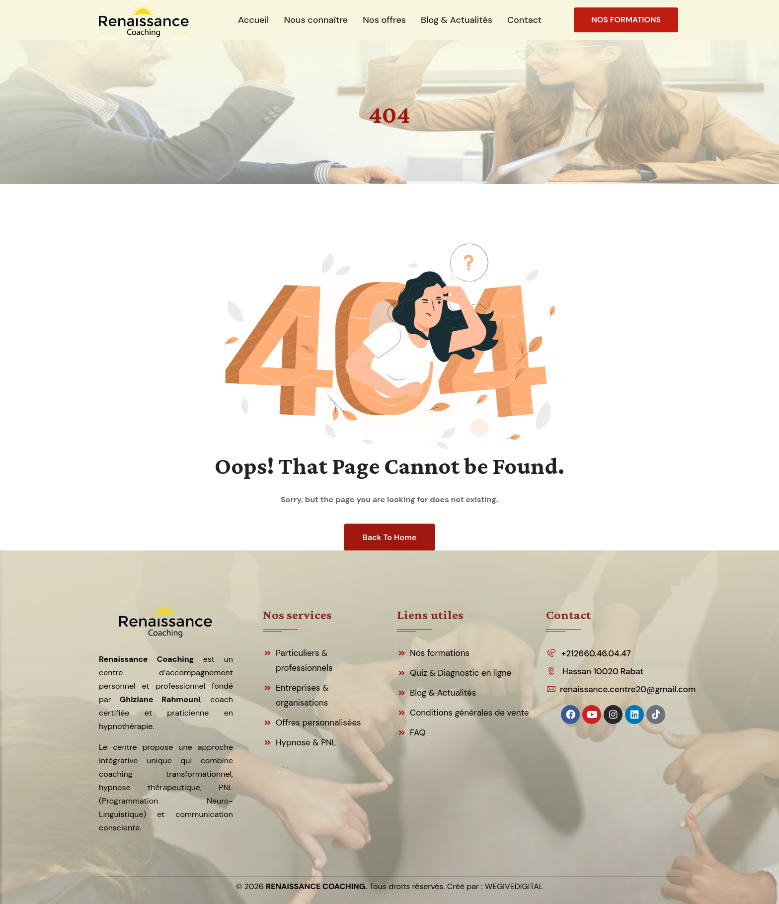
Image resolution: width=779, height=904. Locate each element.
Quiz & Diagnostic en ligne (461, 672)
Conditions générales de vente (469, 712)
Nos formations (439, 652)
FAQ (418, 732)
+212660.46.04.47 (596, 653)
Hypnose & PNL (306, 742)
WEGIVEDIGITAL (514, 886)
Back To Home (389, 537)
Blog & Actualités (443, 692)
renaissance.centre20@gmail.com (627, 689)
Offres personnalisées (318, 722)
